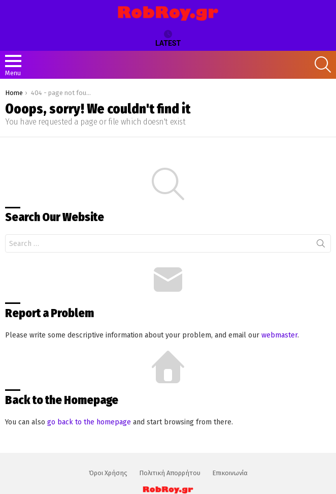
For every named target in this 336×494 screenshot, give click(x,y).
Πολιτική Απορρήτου (169, 473)
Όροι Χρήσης (108, 473)
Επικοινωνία (230, 473)
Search (321, 245)
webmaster (279, 335)
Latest (168, 38)
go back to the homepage (89, 422)
